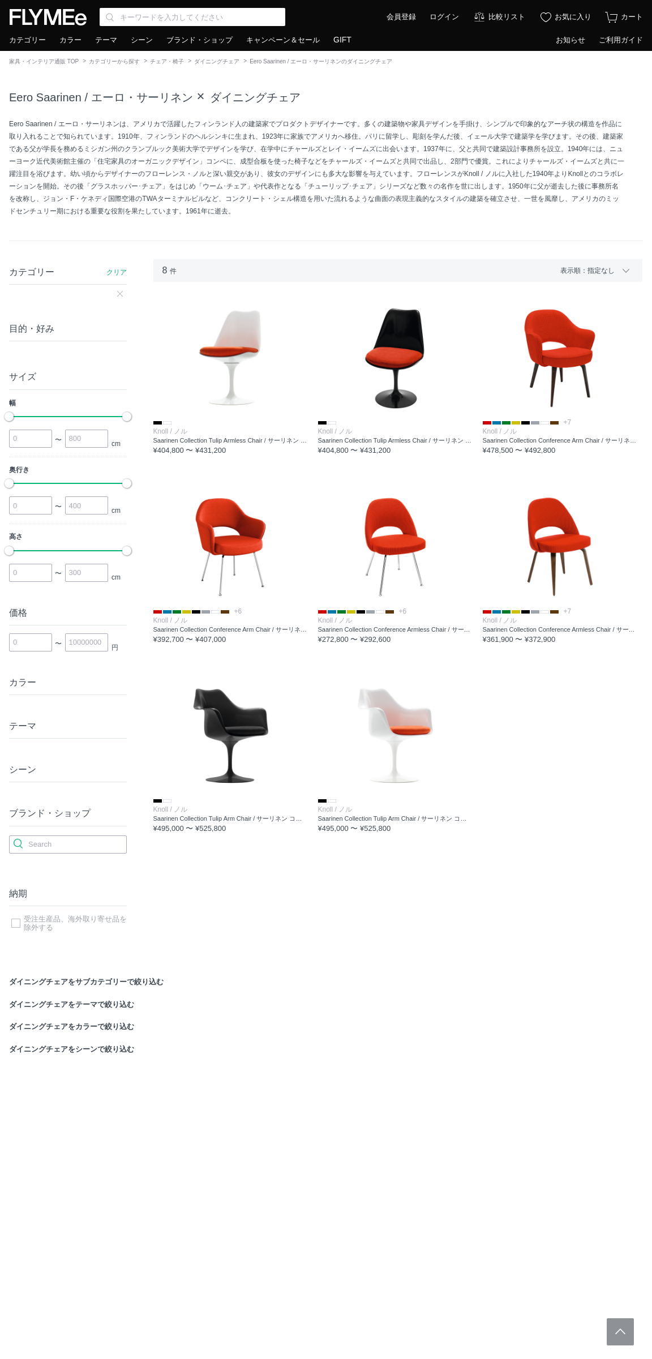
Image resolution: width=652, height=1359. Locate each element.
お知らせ (570, 40)
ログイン (444, 16)
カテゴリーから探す (114, 61)
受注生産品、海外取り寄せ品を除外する (75, 923)
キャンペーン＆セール (283, 40)
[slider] (9, 416)
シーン (142, 40)
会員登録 (401, 16)
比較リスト (506, 16)
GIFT (342, 39)
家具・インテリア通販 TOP (44, 61)
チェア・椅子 (167, 61)
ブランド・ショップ (199, 40)
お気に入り (573, 16)
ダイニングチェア (216, 61)
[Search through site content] (192, 17)
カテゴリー (27, 40)
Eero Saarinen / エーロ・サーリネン (101, 97)
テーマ (106, 40)
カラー (70, 40)
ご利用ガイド (621, 40)
